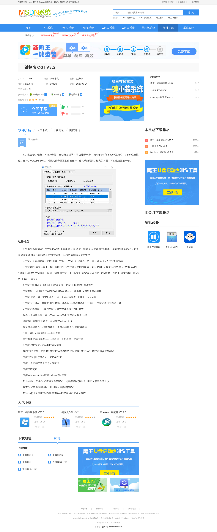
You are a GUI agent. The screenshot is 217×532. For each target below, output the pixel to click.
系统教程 (188, 27)
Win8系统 (88, 27)
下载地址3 (27, 462)
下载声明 (116, 509)
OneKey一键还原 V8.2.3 (161, 97)
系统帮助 (29, 35)
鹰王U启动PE (173, 18)
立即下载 (40, 427)
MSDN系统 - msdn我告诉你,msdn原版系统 (35, 2)
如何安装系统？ (168, 2)
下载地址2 (57, 455)
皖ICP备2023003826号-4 (112, 527)
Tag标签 (84, 509)
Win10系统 (108, 27)
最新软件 (181, 2)
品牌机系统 (148, 27)
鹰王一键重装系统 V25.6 (161, 83)
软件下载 (168, 27)
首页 (28, 27)
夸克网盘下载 (29, 469)
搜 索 (190, 12)
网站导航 (195, 2)
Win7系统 (68, 27)
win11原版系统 (145, 18)
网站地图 (132, 509)
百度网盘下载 (59, 462)
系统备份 (33, 139)
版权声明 (100, 509)
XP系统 (48, 27)
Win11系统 (128, 27)
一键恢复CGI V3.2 (159, 90)
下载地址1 (27, 455)
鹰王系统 (159, 18)
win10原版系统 (129, 18)
